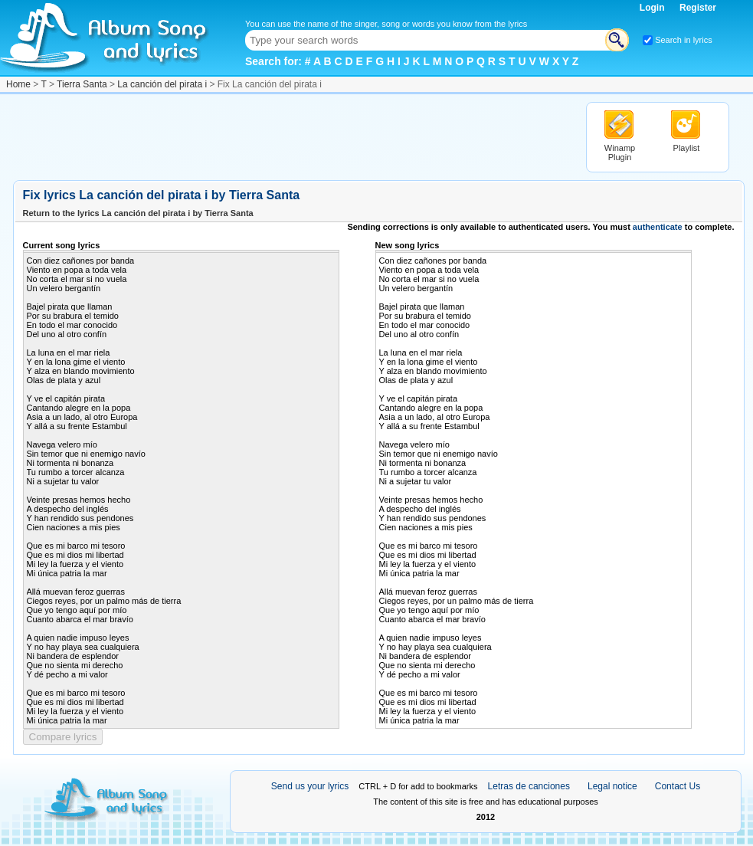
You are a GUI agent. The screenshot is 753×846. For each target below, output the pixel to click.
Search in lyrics (683, 39)
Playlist (686, 147)
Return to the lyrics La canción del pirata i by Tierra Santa (138, 213)
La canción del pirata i (162, 84)
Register (697, 7)
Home (18, 84)
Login (653, 7)
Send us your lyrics (310, 786)
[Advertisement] (292, 136)
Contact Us (677, 786)
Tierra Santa (82, 84)
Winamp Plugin (619, 152)
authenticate (658, 226)
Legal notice (612, 786)
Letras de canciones (529, 786)
